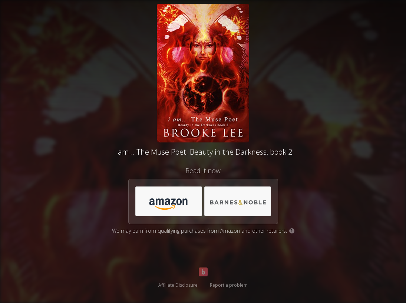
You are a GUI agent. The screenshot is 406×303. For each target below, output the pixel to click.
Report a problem (229, 285)
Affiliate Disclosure (178, 285)
